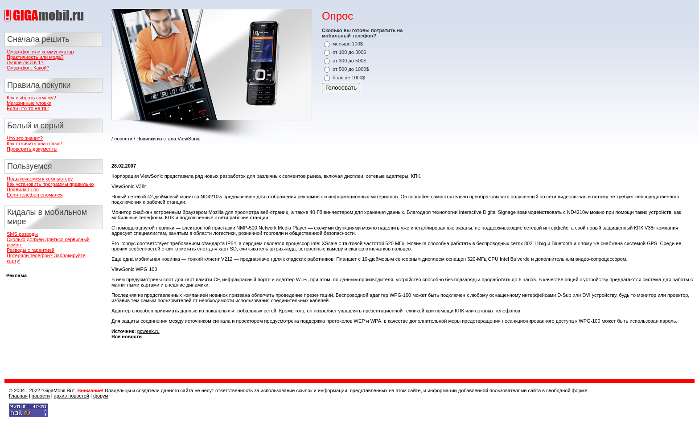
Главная (18, 395)
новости (123, 138)
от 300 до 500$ (349, 60)
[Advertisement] (215, 149)
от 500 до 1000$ (351, 69)
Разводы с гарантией (30, 250)
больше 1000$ (349, 77)
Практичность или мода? (35, 57)
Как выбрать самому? (31, 97)
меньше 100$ (348, 43)
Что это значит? (25, 138)
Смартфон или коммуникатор (40, 51)
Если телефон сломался (35, 194)
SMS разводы (22, 234)
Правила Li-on (23, 189)
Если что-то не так (28, 108)
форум (100, 395)
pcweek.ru (148, 331)
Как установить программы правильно (50, 184)
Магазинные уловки (29, 103)
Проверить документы (32, 149)
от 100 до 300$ (349, 52)
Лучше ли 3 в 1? (25, 62)
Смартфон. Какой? (28, 67)
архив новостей (71, 395)
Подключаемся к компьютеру (40, 178)
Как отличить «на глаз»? (34, 143)
